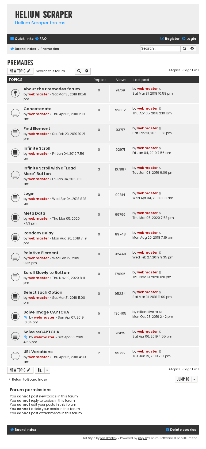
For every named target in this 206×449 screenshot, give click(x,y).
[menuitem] (41, 38)
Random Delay (39, 233)
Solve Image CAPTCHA (46, 312)
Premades (20, 63)
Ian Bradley (108, 438)
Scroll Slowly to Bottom (47, 272)
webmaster (38, 94)
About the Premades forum (52, 89)
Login (29, 193)
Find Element (37, 128)
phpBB (142, 438)
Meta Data (34, 213)
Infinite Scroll (37, 148)
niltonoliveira (147, 311)
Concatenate (38, 108)
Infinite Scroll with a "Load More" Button (50, 170)
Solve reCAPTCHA (41, 332)
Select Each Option (43, 292)
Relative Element (41, 253)
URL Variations (38, 351)
